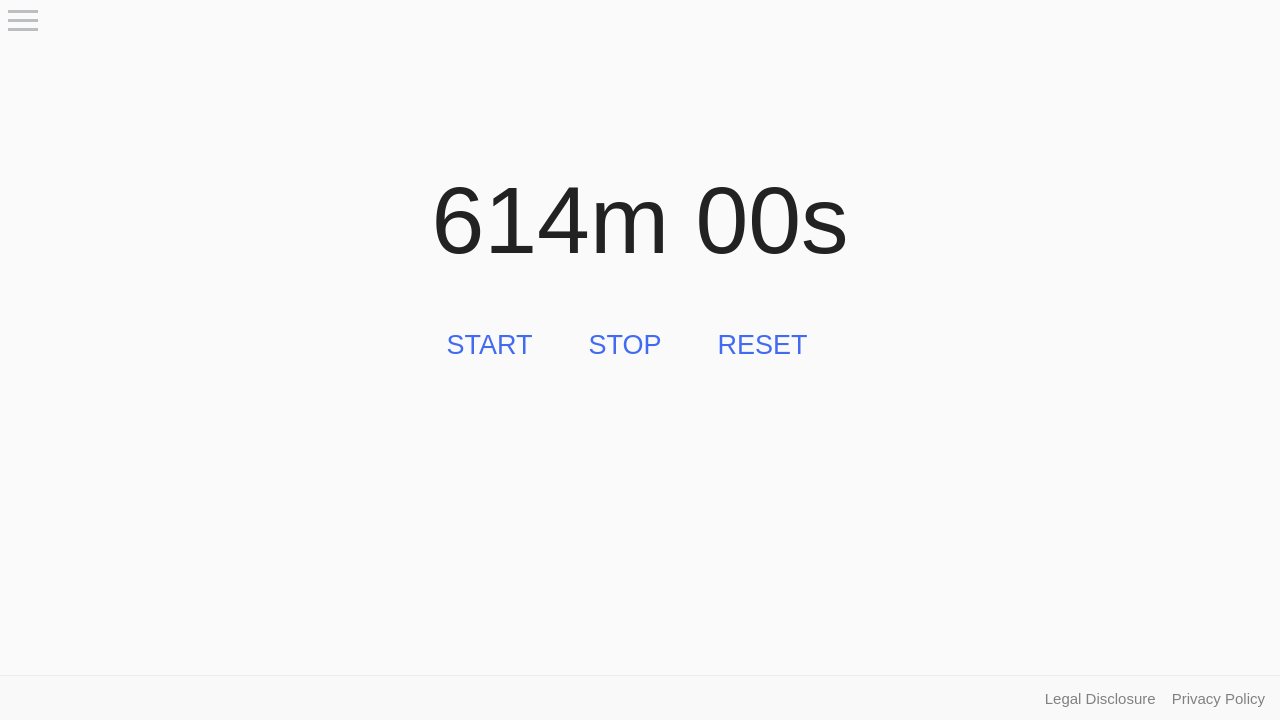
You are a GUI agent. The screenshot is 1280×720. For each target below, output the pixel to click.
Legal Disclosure (1100, 698)
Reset (763, 345)
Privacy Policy (1218, 698)
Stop (624, 345)
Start (489, 345)
